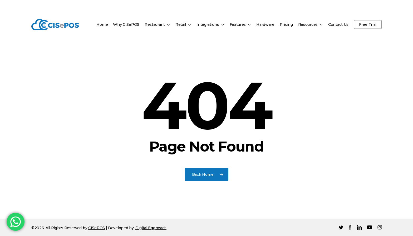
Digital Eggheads (150, 227)
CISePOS (96, 227)
